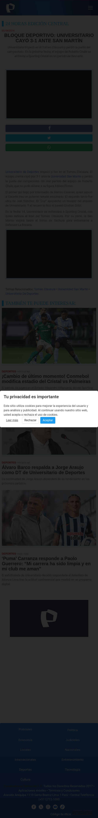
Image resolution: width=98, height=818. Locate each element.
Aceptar (48, 420)
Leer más (12, 420)
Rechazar (30, 420)
